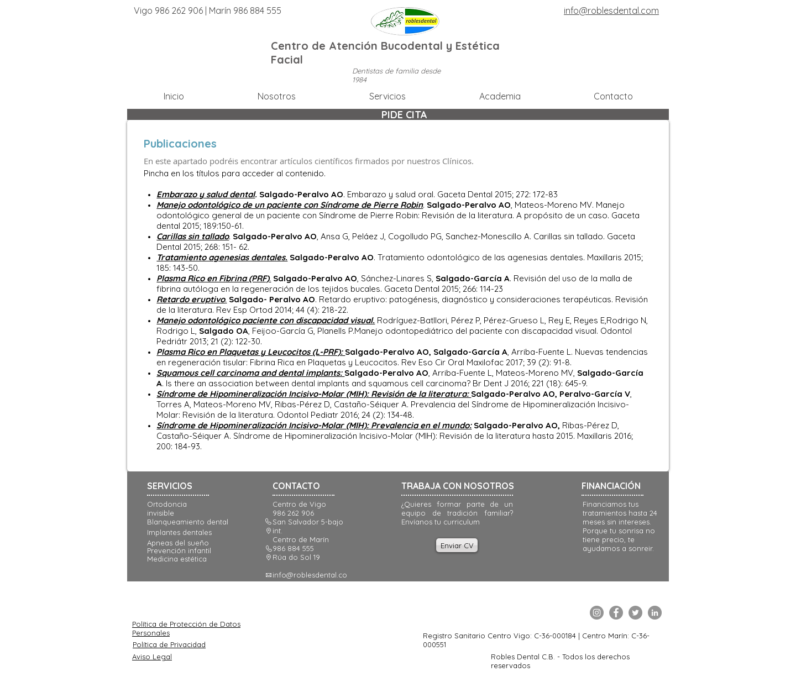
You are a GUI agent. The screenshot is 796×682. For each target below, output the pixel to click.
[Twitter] (635, 613)
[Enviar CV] (457, 545)
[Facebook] (616, 613)
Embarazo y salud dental (205, 194)
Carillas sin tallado (192, 236)
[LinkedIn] (655, 613)
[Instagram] (597, 613)
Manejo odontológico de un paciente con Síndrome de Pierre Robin (289, 205)
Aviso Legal (152, 656)
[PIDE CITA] (404, 114)
